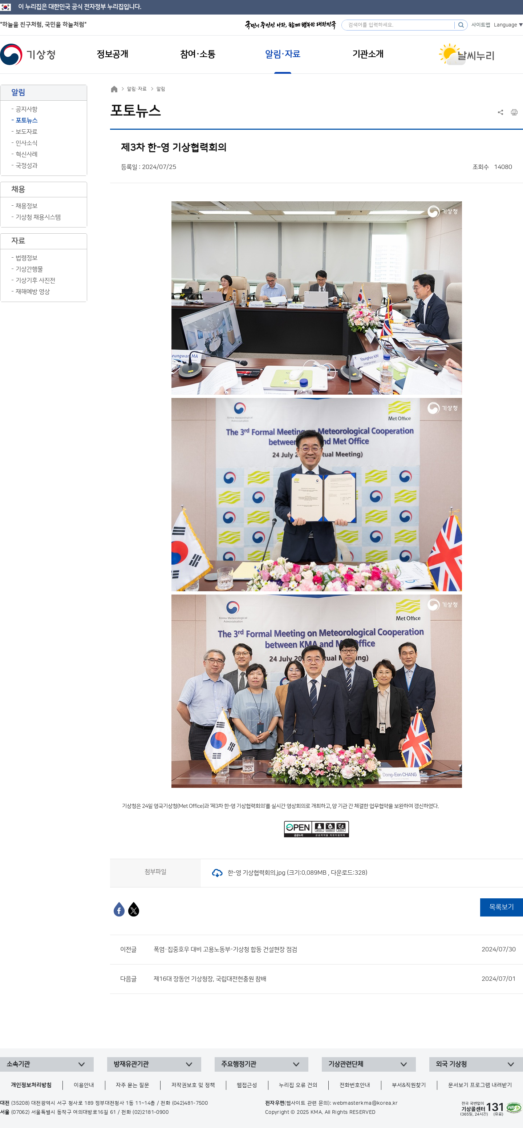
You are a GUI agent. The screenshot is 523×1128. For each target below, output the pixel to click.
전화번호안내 (355, 1085)
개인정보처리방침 (31, 1085)
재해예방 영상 (33, 292)
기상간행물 (29, 269)
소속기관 (18, 1064)
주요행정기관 (238, 1064)
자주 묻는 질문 (132, 1085)
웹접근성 (247, 1085)
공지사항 (26, 109)
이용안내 (84, 1085)
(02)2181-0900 (151, 1112)
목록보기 (501, 907)
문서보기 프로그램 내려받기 (480, 1085)
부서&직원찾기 (409, 1085)
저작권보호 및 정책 (193, 1085)
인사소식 (26, 143)
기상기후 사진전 (35, 280)
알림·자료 (137, 89)
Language (505, 25)
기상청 (27, 54)
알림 (161, 89)
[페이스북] (119, 909)
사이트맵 (480, 25)
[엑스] (133, 909)
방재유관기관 (131, 1064)
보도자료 (26, 132)
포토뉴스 (26, 120)
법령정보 (26, 258)
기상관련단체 (345, 1064)
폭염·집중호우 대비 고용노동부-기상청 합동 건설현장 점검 (335, 949)
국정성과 (26, 165)
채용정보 (26, 206)
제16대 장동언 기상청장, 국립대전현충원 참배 (335, 979)
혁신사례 (26, 154)
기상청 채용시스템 (38, 217)
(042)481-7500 (190, 1103)
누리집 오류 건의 (298, 1085)
